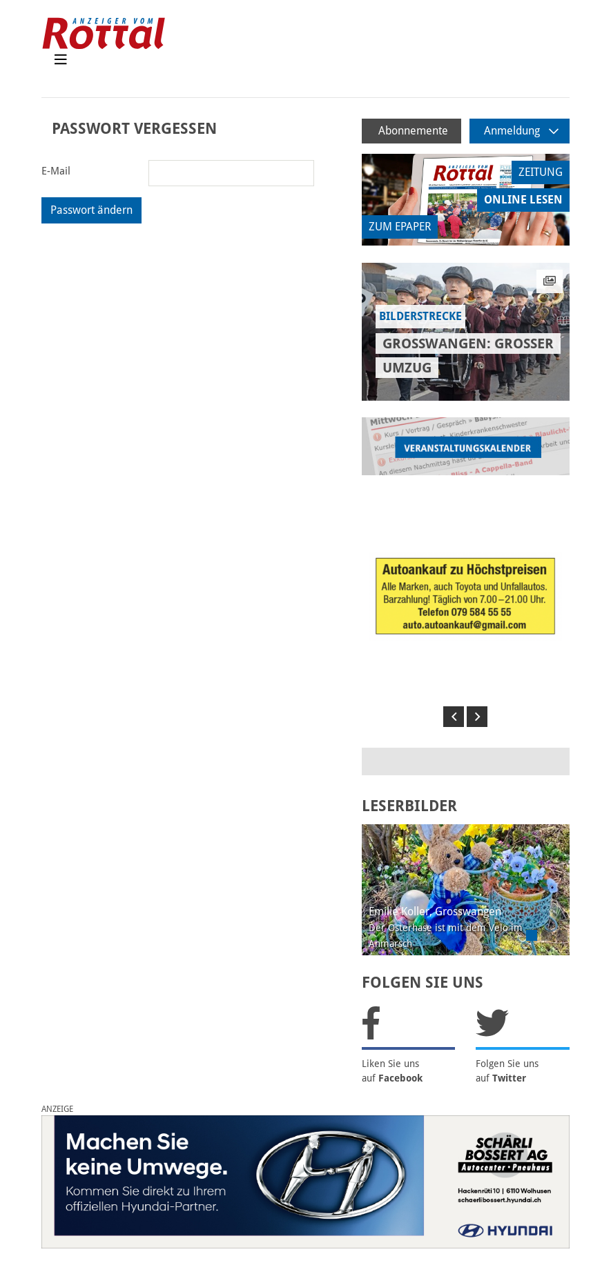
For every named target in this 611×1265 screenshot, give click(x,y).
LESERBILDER (409, 806)
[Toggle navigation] (60, 63)
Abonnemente (413, 130)
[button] (453, 716)
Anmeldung (521, 130)
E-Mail (55, 171)
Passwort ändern (91, 210)
